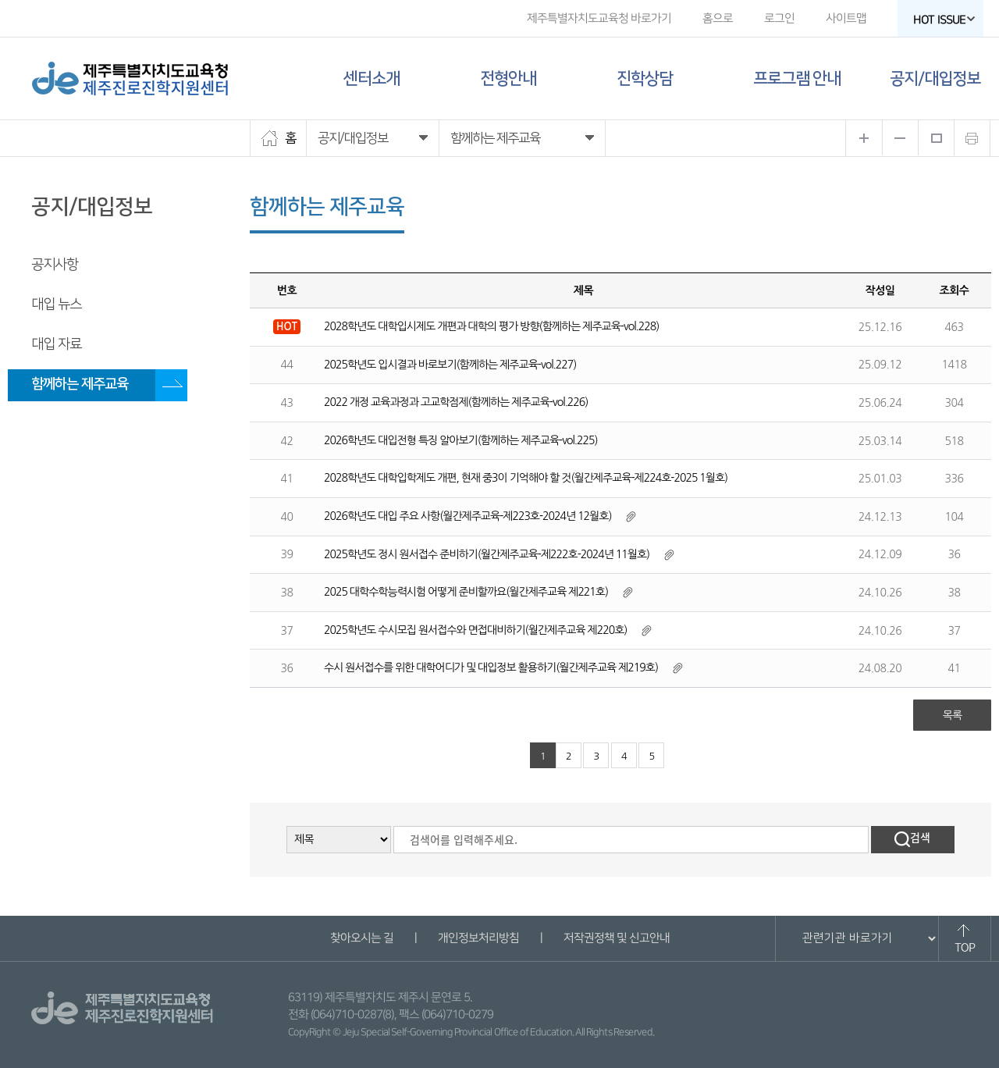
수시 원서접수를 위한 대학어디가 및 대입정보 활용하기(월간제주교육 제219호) (491, 667)
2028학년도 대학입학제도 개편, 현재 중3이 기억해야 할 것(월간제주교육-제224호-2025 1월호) (525, 477)
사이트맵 (846, 18)
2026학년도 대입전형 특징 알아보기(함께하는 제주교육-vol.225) (461, 440)
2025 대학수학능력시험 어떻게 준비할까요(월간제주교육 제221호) (466, 591)
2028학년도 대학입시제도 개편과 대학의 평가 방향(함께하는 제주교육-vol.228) (491, 326)
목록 (952, 715)
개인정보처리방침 (477, 938)
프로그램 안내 (797, 78)
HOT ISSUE (944, 20)
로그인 (779, 18)
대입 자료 (56, 344)
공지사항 (54, 264)
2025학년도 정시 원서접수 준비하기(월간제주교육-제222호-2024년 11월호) (486, 554)
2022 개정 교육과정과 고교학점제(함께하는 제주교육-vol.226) (456, 402)
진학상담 (645, 78)
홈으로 (717, 18)
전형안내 (508, 78)
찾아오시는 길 (361, 938)
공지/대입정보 (935, 78)
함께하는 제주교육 (79, 384)
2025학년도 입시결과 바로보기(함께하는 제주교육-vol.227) (450, 364)
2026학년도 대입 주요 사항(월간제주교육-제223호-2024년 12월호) (468, 516)
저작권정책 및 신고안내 (616, 938)
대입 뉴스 (56, 304)
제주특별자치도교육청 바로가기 (599, 18)
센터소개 (371, 78)
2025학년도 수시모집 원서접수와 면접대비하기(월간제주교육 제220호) (475, 630)
